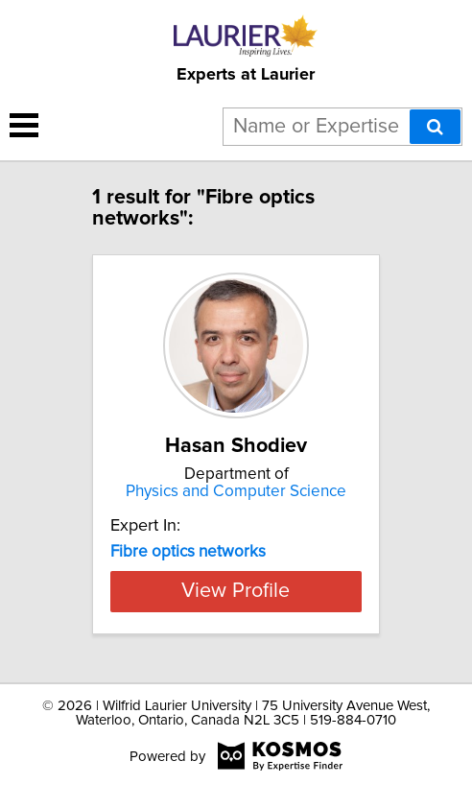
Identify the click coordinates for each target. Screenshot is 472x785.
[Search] (435, 126)
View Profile (235, 591)
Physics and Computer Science (236, 491)
